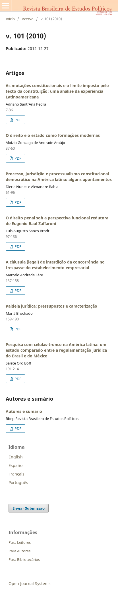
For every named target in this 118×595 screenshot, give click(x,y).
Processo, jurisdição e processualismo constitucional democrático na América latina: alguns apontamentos (59, 176)
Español (16, 465)
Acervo (28, 18)
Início (10, 18)
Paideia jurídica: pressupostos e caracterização (51, 306)
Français (16, 474)
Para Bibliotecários (24, 559)
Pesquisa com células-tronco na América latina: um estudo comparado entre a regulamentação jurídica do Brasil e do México (56, 350)
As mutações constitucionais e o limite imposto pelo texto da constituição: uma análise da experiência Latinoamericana (57, 91)
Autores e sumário (24, 411)
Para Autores (19, 550)
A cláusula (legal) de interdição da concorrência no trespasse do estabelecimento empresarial (55, 264)
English (16, 457)
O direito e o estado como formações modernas (53, 135)
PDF (17, 119)
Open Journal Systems (30, 583)
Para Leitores (20, 542)
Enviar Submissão (29, 508)
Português (18, 482)
